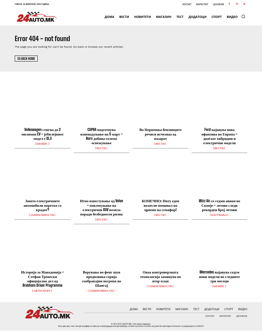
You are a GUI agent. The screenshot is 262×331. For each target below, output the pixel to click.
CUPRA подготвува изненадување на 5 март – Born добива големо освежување (101, 136)
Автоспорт (42, 291)
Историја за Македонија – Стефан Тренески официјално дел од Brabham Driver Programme (42, 279)
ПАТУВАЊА (219, 215)
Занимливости (42, 215)
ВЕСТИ (101, 148)
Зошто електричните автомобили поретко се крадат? (42, 205)
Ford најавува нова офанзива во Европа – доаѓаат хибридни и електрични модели (219, 136)
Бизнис (42, 144)
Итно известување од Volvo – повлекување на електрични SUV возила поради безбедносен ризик (101, 208)
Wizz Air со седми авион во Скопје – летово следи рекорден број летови (219, 205)
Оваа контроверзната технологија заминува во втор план (160, 276)
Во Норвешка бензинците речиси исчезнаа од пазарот (160, 134)
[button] (243, 16)
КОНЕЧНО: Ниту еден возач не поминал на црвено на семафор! (160, 205)
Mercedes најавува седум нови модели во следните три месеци (219, 276)
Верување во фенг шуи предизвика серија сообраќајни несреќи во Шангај (101, 279)
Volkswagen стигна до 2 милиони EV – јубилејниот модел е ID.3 (42, 134)
